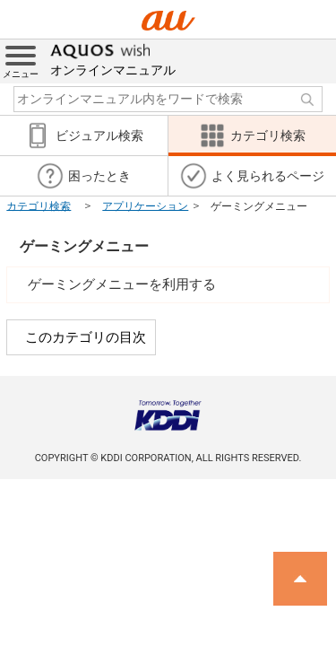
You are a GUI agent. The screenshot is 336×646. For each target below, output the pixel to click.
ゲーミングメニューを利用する (122, 284)
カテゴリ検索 (38, 205)
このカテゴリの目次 (85, 337)
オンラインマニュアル (113, 58)
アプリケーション (145, 205)
